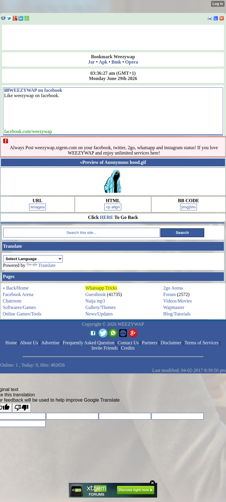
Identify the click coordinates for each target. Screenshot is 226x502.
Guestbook (95, 294)
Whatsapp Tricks (101, 287)
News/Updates (99, 313)
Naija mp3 (95, 300)
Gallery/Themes (100, 307)
